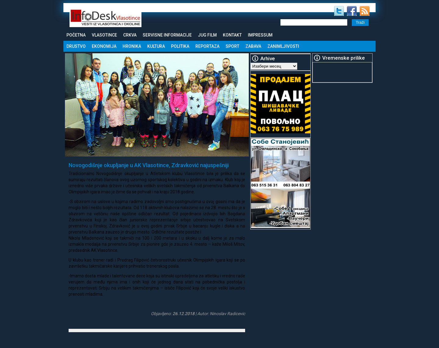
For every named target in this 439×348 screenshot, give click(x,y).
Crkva (130, 35)
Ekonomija (104, 46)
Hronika (132, 46)
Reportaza (207, 46)
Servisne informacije (167, 35)
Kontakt (232, 35)
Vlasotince (104, 35)
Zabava (253, 46)
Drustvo (76, 46)
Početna (76, 35)
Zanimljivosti (283, 46)
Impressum (260, 35)
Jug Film (207, 35)
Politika (180, 46)
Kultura (156, 46)
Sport (232, 46)
